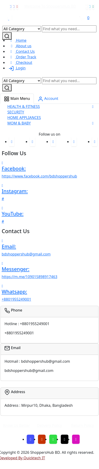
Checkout (19, 62)
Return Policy (82, 425)
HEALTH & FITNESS (23, 106)
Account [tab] (48, 99)
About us (19, 45)
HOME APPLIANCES (24, 117)
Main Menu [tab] (17, 99)
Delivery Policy (49, 425)
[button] (92, 106)
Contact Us (21, 51)
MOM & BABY (19, 123)
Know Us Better (16, 425)
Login (16, 68)
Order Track (21, 56)
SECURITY (15, 112)
